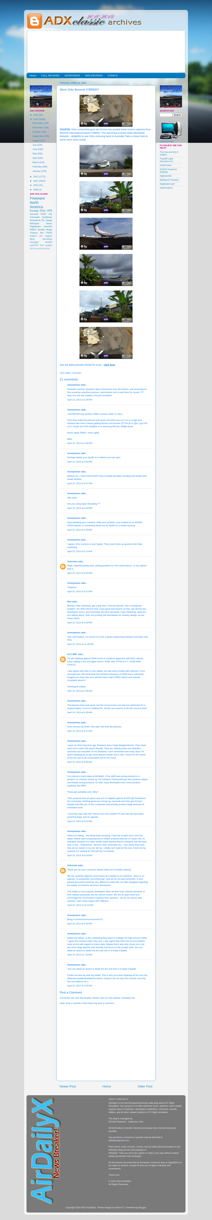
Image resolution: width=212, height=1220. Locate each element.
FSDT (43, 214)
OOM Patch (166, 165)
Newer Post (68, 1086)
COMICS (113, 75)
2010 (36, 185)
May (34, 153)
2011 (36, 181)
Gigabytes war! (167, 184)
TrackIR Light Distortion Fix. (167, 160)
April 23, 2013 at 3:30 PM (79, 443)
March (35, 162)
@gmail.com (123, 1140)
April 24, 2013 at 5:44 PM (79, 923)
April (35, 158)
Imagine (48, 236)
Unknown (72, 561)
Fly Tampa (47, 220)
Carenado (35, 217)
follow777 (120, 1207)
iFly (50, 214)
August (36, 140)
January (36, 171)
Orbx (43, 210)
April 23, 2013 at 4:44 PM (79, 508)
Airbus (49, 223)
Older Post (145, 1086)
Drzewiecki (35, 220)
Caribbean (47, 217)
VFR (49, 210)
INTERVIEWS (72, 75)
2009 (36, 189)
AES (31, 249)
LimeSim (47, 226)
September (38, 136)
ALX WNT (72, 654)
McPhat (47, 249)
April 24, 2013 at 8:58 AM (79, 762)
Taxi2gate (34, 242)
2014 (36, 115)
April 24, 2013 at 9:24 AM (79, 855)
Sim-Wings (47, 239)
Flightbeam (35, 226)
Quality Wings (45, 229)
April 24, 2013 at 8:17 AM (79, 731)
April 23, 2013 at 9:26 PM (79, 622)
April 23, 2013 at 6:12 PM (79, 591)
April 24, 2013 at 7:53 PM (79, 954)
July (34, 145)
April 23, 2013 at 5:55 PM (79, 573)
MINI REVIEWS (94, 75)
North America (36, 204)
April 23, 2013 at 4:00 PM (79, 461)
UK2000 (48, 242)
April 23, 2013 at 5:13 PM (79, 551)
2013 (36, 119)
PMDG (33, 229)
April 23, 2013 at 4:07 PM (79, 483)
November (37, 127)
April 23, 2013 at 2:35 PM (79, 399)
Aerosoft (34, 214)
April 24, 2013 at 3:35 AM (79, 691)
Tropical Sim (37, 232)
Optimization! (166, 188)
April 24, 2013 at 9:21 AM (79, 821)
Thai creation (46, 245)
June (35, 149)
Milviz (32, 239)
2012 (36, 176)
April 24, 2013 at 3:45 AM (79, 712)
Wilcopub (34, 223)
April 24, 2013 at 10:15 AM (80, 905)
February (37, 166)
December (37, 123)
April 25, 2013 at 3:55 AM (79, 985)
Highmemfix (166, 176)
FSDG (49, 232)
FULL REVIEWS (50, 75)
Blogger (142, 1207)
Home (33, 75)
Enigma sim (36, 236)
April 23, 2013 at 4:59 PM (79, 530)
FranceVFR (38, 249)
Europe (34, 210)
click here (109, 365)
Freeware (37, 198)
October (36, 132)
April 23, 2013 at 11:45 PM (80, 644)
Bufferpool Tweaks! (169, 180)
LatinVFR (34, 245)
